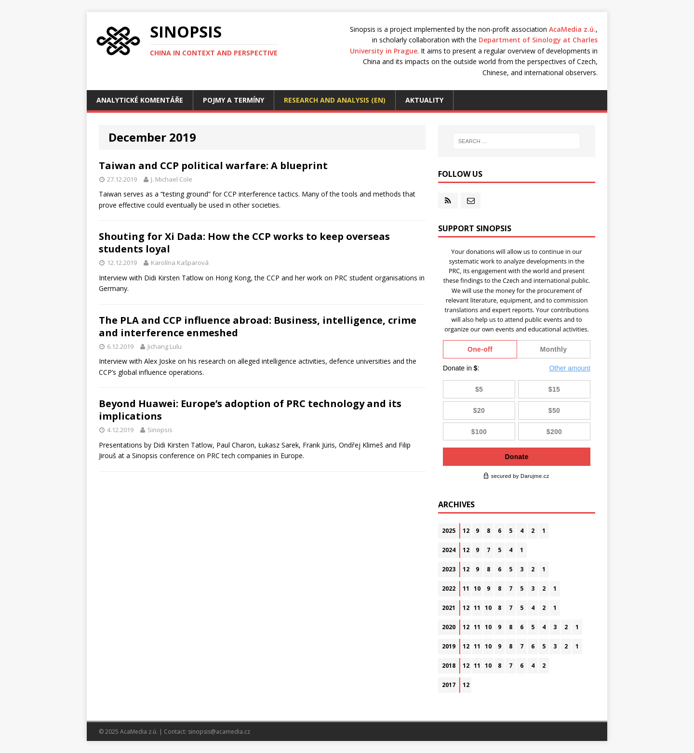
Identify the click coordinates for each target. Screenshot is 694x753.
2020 (448, 627)
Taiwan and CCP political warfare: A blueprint (213, 165)
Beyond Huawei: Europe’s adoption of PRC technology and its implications (250, 410)
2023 (448, 569)
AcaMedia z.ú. (572, 29)
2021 (448, 608)
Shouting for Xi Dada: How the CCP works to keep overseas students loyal (244, 242)
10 (477, 588)
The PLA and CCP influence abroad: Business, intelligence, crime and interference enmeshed (257, 326)
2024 (448, 550)
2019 (448, 646)
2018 (448, 665)
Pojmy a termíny (233, 100)
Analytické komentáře (139, 100)
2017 (448, 685)
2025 (448, 531)
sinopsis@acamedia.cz (219, 731)
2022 (448, 588)
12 (466, 531)
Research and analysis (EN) (335, 100)
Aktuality (424, 100)
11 (466, 588)
